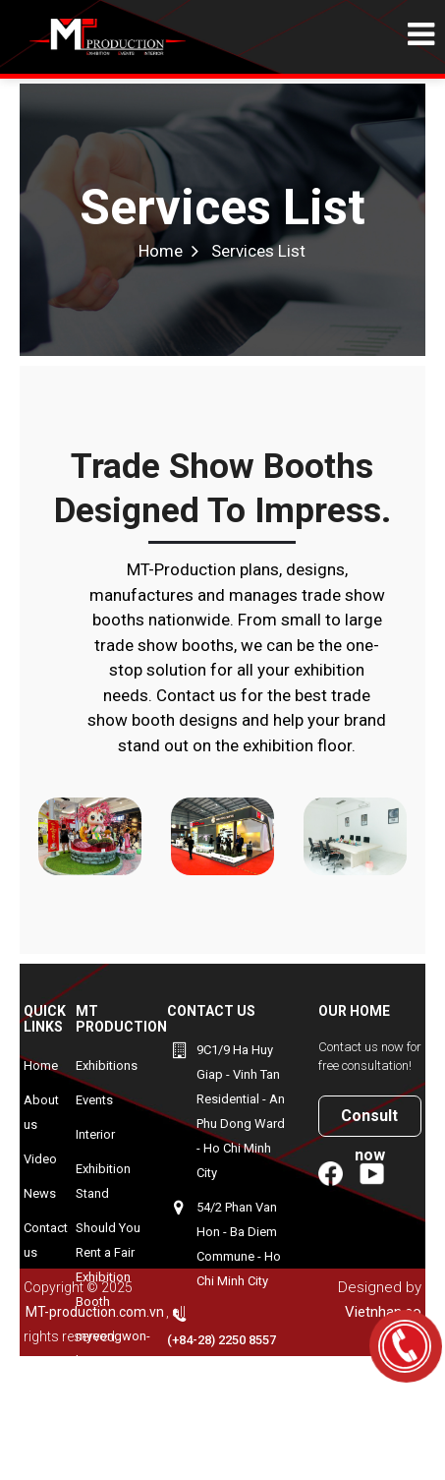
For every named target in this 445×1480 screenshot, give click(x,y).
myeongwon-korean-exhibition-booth (113, 1373)
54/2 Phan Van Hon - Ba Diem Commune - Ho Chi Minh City (238, 1244)
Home (161, 251)
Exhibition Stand (103, 1181)
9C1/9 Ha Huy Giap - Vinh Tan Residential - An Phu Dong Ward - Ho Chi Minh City (240, 1111)
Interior (95, 1134)
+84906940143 (237, 1374)
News (40, 1193)
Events (94, 1100)
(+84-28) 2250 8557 (221, 1339)
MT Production (121, 1019)
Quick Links (45, 1019)
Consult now (369, 1121)
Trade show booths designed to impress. (222, 488)
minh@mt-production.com (214, 1445)
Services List (222, 207)
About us (41, 1112)
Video (40, 1159)
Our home (354, 1011)
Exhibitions (107, 1065)
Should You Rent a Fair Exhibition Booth (108, 1264)
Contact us (46, 1240)
